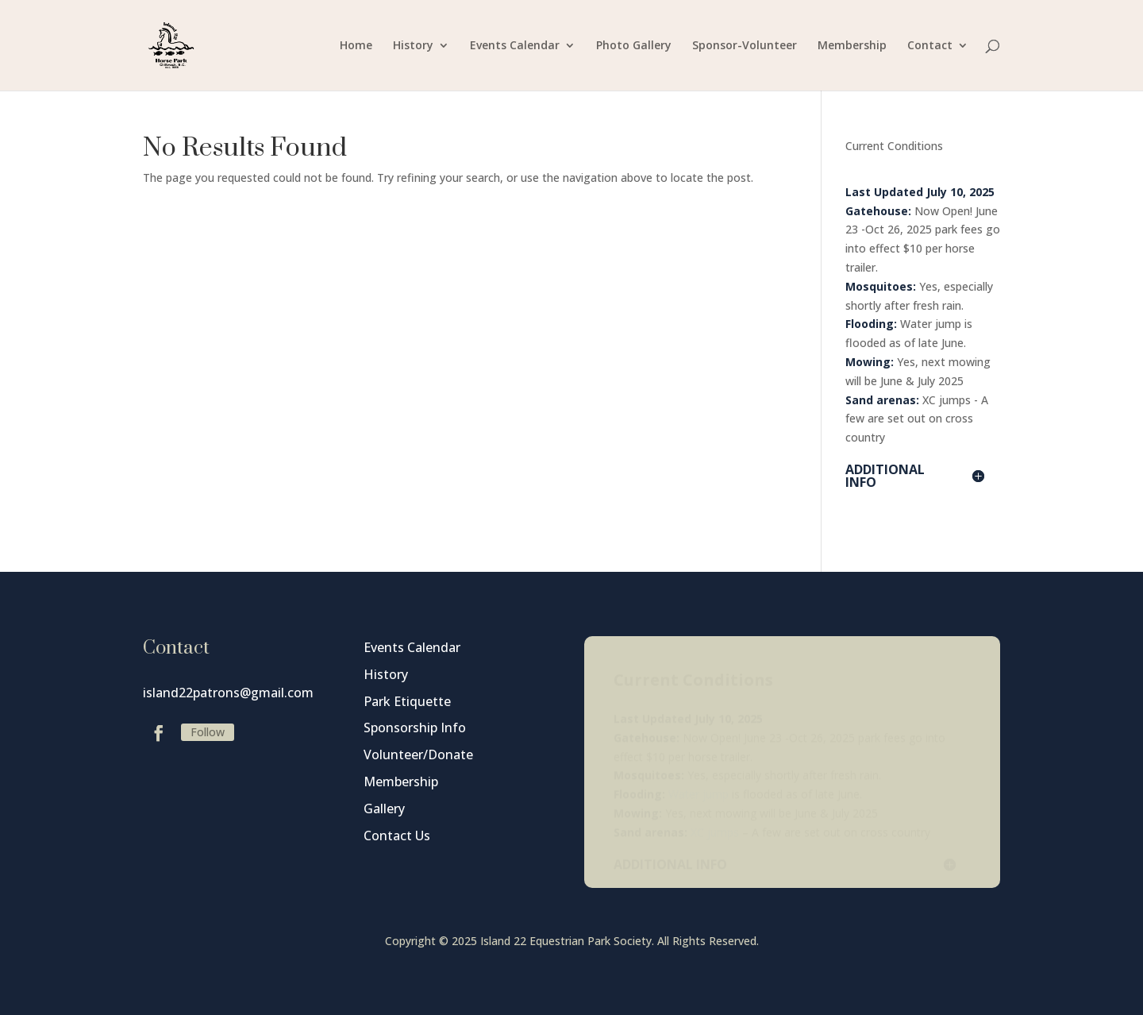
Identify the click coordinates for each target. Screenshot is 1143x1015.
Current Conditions (894, 145)
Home (356, 46)
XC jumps (946, 399)
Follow (207, 731)
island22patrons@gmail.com (228, 692)
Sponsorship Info (415, 727)
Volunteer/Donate (418, 754)
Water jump (930, 323)
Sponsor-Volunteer (744, 46)
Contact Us (397, 835)
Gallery (384, 808)
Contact (929, 46)
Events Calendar (515, 46)
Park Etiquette (407, 701)
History (413, 46)
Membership (852, 46)
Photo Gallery (634, 46)
